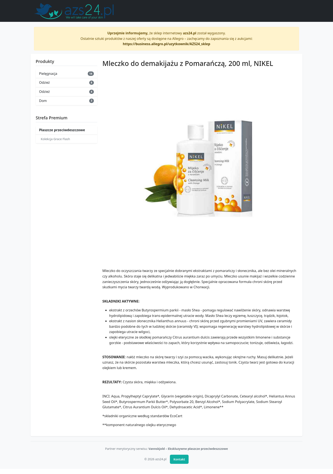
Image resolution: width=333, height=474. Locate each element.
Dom (66, 100)
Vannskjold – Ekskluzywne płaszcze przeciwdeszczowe (188, 449)
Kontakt (179, 459)
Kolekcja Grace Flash (55, 139)
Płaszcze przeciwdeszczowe (62, 130)
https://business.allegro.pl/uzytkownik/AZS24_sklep (166, 44)
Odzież (66, 82)
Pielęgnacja (66, 73)
